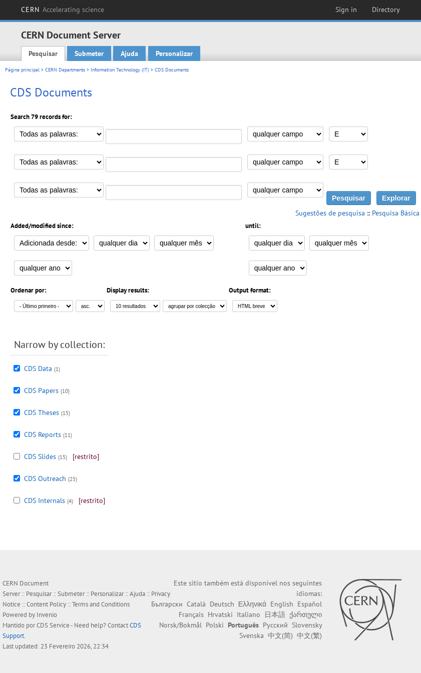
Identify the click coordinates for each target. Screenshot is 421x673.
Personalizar (174, 53)
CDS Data (38, 368)
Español (309, 604)
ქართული (305, 614)
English (281, 604)
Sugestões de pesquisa (330, 213)
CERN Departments (65, 69)
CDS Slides (40, 456)
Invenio (47, 614)
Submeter (89, 53)
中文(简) (280, 635)
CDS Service (53, 625)
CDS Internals (44, 500)
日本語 (274, 614)
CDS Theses (41, 412)
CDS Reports (42, 434)
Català (196, 604)
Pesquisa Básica (395, 213)
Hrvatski (220, 614)
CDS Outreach (45, 478)
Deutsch (222, 604)
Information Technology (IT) (120, 69)
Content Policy (46, 604)
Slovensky (307, 625)
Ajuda (129, 53)
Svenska (251, 635)
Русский (275, 625)
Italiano (248, 614)
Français (191, 614)
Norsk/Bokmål (180, 625)
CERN (62, 9)
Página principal (22, 69)
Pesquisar (43, 53)
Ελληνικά (252, 604)
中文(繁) (309, 635)
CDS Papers (41, 390)
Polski (215, 625)
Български (167, 604)
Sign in (346, 9)
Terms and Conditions (101, 604)
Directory (386, 9)
